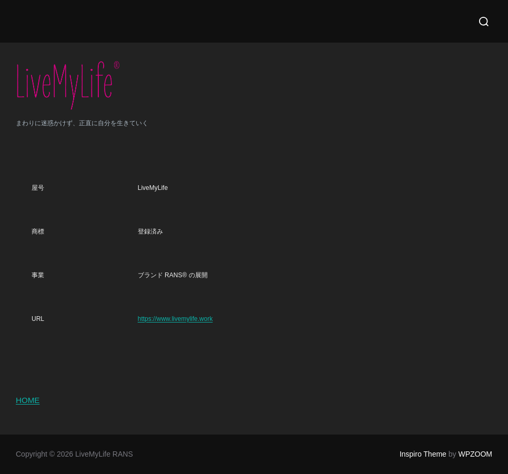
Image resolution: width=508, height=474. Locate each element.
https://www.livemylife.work (175, 318)
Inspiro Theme (423, 454)
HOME (27, 400)
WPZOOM (475, 454)
